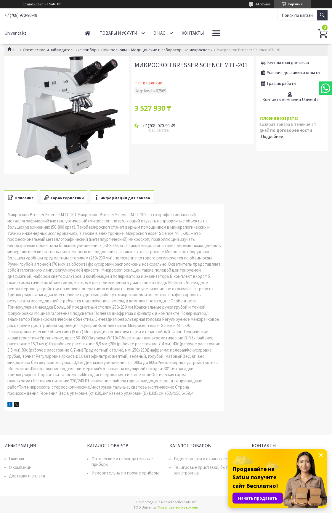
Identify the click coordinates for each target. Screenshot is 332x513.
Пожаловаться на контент (178, 507)
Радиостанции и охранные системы (208, 458)
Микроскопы (115, 49)
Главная (87, 33)
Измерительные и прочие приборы (125, 473)
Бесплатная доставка (288, 62)
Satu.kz (190, 502)
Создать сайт (33, 4)
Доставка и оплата (27, 476)
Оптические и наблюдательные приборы (61, 49)
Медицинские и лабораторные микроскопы (171, 49)
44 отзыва (263, 4)
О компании (20, 467)
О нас (159, 33)
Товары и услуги (118, 33)
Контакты (193, 33)
